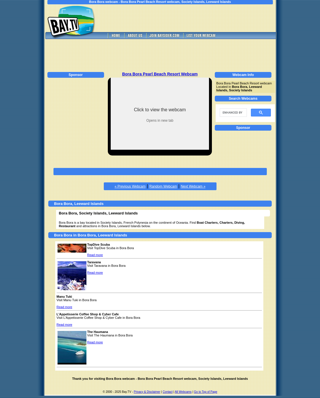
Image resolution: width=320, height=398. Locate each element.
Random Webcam (163, 186)
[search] (233, 112)
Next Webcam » (193, 186)
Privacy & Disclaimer (147, 391)
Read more (95, 255)
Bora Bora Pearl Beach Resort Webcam (160, 74)
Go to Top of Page (205, 391)
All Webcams (183, 391)
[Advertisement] (191, 18)
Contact (168, 391)
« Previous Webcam (129, 186)
